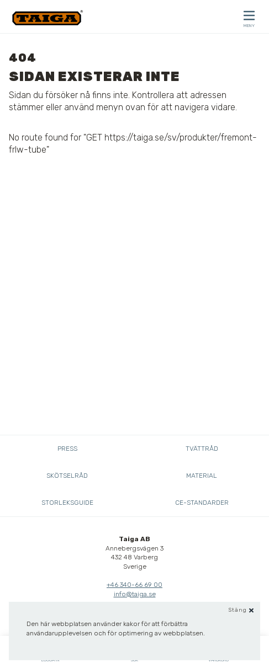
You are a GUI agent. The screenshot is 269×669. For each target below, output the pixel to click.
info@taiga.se (135, 594)
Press (67, 448)
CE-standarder (202, 502)
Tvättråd (202, 448)
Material (201, 475)
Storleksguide (67, 502)
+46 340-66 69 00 (134, 585)
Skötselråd (67, 475)
